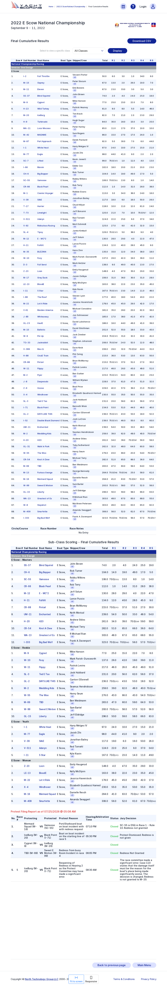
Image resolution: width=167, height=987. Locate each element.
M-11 (26, 89)
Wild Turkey (43, 108)
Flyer (39, 375)
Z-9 (25, 388)
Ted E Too (42, 401)
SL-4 (25, 232)
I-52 (25, 420)
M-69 (26, 466)
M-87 (26, 141)
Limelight (41, 212)
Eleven (40, 89)
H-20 (26, 440)
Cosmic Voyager (45, 193)
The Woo (41, 453)
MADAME (41, 134)
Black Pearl (42, 186)
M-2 (25, 375)
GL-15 (26, 492)
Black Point (42, 407)
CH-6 (26, 173)
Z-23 (25, 271)
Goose (40, 388)
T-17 (26, 206)
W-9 (25, 336)
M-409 (26, 511)
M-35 (26, 251)
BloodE (40, 284)
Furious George (44, 472)
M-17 (26, 277)
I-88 (25, 297)
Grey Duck (42, 277)
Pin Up (40, 336)
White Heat (42, 147)
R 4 (142, 60)
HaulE (40, 323)
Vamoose (41, 180)
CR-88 (26, 362)
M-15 (26, 83)
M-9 (25, 102)
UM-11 (26, 427)
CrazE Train (42, 355)
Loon (39, 271)
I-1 (24, 147)
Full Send (41, 264)
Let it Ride (42, 303)
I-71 (25, 407)
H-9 (25, 122)
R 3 (132, 60)
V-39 (26, 199)
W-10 (26, 258)
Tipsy (40, 232)
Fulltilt (40, 245)
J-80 (25, 316)
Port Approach (44, 141)
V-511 (26, 219)
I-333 (26, 518)
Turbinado (42, 122)
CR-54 (26, 459)
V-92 (26, 225)
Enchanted (42, 427)
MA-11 (26, 128)
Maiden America (45, 310)
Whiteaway (42, 316)
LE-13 (26, 284)
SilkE (39, 199)
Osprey (40, 83)
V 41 (25, 310)
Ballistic (41, 329)
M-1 (25, 193)
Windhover (42, 394)
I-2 (24, 76)
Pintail (40, 362)
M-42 (26, 134)
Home (51, 7)
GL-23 (26, 323)
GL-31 (26, 446)
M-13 (26, 472)
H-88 (26, 355)
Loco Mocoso (43, 128)
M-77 (26, 154)
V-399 (26, 349)
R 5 (151, 60)
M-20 (26, 115)
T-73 (26, 212)
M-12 (26, 238)
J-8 (25, 381)
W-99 (26, 485)
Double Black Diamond (48, 420)
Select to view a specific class (55, 50)
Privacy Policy (148, 979)
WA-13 (26, 498)
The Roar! (42, 297)
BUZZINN (41, 251)
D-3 (25, 264)
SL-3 (25, 401)
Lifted (40, 160)
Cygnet (40, 102)
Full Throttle (43, 76)
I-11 (25, 290)
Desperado (42, 381)
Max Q (40, 349)
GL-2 (26, 414)
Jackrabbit (42, 342)
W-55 (26, 453)
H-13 (26, 108)
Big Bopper (42, 173)
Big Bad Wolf (43, 518)
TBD (39, 466)
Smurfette (42, 511)
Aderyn (40, 219)
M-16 (26, 479)
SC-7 (26, 160)
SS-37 (26, 95)
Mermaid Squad (45, 479)
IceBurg (41, 115)
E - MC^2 (41, 238)
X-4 (25, 394)
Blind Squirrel (43, 95)
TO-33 (26, 342)
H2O (39, 440)
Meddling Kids (44, 433)
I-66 (25, 167)
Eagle (40, 154)
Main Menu (144, 965)
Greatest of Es (44, 498)
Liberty (40, 492)
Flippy (40, 368)
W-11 (26, 368)
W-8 (25, 505)
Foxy (39, 258)
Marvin (40, 167)
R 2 (123, 60)
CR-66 (26, 186)
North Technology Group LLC (41, 979)
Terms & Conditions (124, 979)
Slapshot (41, 505)
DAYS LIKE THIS (44, 414)
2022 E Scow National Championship (70, 7)
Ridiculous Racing (46, 225)
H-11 (26, 245)
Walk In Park (43, 446)
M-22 (26, 303)
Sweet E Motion (45, 485)
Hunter (40, 206)
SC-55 (26, 180)
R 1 (113, 60)
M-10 (26, 329)
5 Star (40, 290)
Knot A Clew (43, 459)
